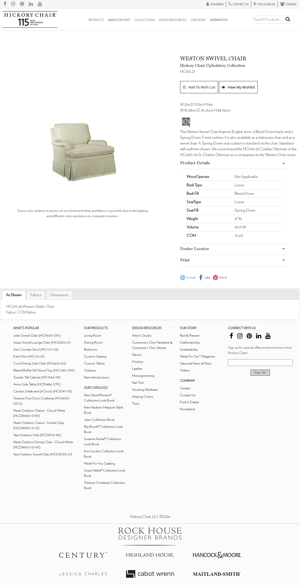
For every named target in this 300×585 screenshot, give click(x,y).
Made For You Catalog (99, 463)
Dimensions (59, 295)
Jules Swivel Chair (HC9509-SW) (37, 335)
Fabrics (36, 295)
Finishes (137, 362)
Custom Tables (94, 363)
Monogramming (143, 375)
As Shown (13, 295)
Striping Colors (142, 396)
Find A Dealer (189, 402)
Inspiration (218, 20)
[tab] (13, 295)
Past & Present (189, 335)
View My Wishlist (238, 87)
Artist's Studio (141, 335)
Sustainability (189, 349)
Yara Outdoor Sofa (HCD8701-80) (37, 435)
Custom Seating (95, 356)
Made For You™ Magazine (197, 356)
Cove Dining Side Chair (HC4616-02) (39, 363)
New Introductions (96, 377)
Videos (185, 370)
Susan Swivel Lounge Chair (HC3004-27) (41, 342)
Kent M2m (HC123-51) (28, 356)
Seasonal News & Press (196, 363)
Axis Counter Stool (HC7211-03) (35, 349)
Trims (135, 403)
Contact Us (188, 395)
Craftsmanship (190, 342)
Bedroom (90, 349)
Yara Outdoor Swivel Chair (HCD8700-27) (42, 454)
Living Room (92, 335)
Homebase (187, 409)
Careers (185, 388)
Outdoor (90, 370)
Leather (137, 369)
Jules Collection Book (99, 419)
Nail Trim (138, 382)
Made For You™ (119, 20)
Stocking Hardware (145, 389)
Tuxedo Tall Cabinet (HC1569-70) (36, 377)
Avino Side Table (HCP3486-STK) (37, 384)
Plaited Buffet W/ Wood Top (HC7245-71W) (44, 370)
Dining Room (93, 342)
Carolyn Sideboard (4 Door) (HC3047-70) (42, 391)
